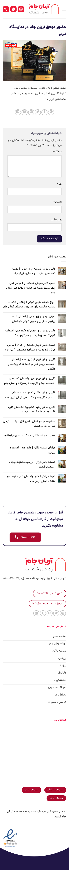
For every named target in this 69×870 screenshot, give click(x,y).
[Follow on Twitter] (56, 613)
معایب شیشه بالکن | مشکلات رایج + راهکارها (29, 436)
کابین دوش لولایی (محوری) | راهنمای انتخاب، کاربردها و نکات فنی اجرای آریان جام (30, 395)
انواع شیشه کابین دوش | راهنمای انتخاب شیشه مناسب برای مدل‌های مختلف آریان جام (29, 304)
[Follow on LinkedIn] (36, 613)
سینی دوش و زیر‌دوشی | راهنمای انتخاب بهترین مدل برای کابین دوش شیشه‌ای (32, 319)
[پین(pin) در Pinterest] (25, 112)
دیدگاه (57, 152)
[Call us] (43, 613)
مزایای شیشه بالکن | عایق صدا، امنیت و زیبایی (32, 450)
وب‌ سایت (56, 220)
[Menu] (64, 9)
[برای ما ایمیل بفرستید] (50, 613)
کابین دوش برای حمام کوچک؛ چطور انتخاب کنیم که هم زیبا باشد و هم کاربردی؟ (30, 333)
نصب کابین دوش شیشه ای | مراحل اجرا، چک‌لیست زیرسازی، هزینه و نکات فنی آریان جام (30, 288)
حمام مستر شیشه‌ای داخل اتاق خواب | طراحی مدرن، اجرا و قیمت (29, 423)
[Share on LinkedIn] (18, 112)
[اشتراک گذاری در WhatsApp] (51, 112)
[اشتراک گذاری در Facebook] (44, 112)
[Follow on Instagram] (63, 613)
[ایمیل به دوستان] (31, 112)
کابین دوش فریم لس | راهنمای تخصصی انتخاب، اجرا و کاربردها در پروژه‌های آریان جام (29, 380)
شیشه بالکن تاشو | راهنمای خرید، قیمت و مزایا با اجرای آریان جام (31, 478)
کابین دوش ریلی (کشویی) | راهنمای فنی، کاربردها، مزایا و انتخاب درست (31, 409)
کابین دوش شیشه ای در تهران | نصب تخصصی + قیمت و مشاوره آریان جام (33, 271)
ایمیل (57, 202)
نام (59, 184)
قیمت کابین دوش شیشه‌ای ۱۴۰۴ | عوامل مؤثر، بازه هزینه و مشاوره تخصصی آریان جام (30, 347)
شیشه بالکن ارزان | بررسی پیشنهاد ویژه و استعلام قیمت (31, 464)
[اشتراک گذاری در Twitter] (38, 112)
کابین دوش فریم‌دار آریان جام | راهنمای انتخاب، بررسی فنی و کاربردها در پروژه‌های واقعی (31, 364)
